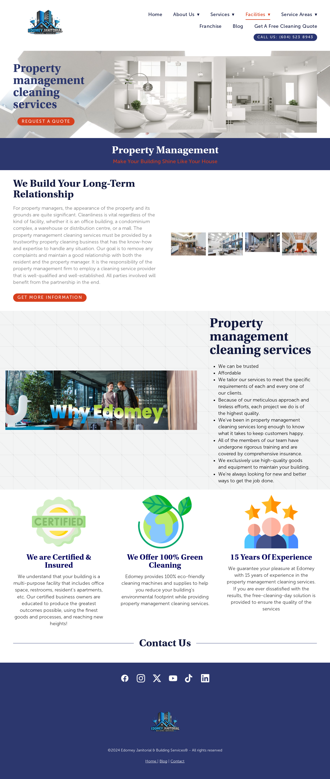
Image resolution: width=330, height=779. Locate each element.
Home (155, 14)
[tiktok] (189, 678)
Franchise (210, 26)
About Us (186, 14)
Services (222, 14)
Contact (177, 761)
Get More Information (49, 297)
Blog (238, 26)
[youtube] (173, 678)
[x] (156, 678)
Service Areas (299, 14)
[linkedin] (205, 678)
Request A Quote (46, 121)
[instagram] (140, 678)
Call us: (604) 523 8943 (285, 37)
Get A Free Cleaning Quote (285, 26)
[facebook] (124, 678)
